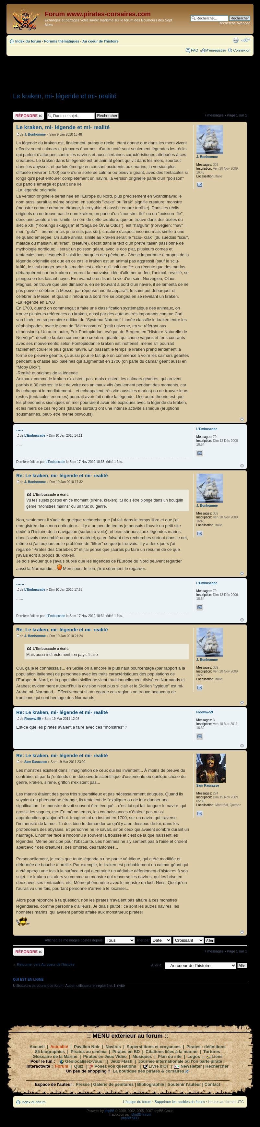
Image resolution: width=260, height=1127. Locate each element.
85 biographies (50, 1051)
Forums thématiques (61, 41)
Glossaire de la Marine (54, 1056)
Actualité (59, 1046)
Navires (113, 1046)
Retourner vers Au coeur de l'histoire (46, 964)
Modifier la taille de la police (245, 40)
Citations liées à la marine (171, 1051)
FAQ (194, 50)
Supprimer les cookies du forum (180, 1102)
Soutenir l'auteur (184, 1084)
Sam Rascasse (35, 762)
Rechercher (217, 1066)
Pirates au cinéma (89, 1051)
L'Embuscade (34, 435)
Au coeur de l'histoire (100, 41)
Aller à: (156, 965)
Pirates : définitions (206, 1046)
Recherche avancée (234, 23)
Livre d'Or (158, 1066)
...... (20, 583)
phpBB (109, 1111)
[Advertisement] (130, 72)
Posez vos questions (115, 1066)
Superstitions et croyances (154, 1046)
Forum (61, 1066)
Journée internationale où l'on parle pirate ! (181, 1061)
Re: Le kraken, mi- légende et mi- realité (62, 475)
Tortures (211, 1051)
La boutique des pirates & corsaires (148, 1071)
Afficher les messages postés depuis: (90, 940)
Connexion (241, 50)
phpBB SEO (130, 1118)
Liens (217, 1056)
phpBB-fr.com (141, 1114)
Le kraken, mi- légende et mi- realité (64, 96)
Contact (212, 1084)
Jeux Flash (121, 1061)
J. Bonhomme (35, 134)
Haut (242, 419)
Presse (83, 1084)
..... (19, 429)
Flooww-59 (32, 719)
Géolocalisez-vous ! (85, 1061)
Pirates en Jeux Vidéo (105, 1056)
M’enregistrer (215, 50)
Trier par (153, 940)
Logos (193, 1056)
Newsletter (191, 1066)
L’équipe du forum (137, 1102)
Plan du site (170, 1056)
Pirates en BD (126, 1051)
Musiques (142, 1056)
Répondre (28, 116)
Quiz (78, 1066)
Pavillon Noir (87, 1046)
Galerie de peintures (113, 1084)
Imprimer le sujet (235, 40)
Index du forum (28, 41)
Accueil (37, 1046)
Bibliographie (150, 1084)
